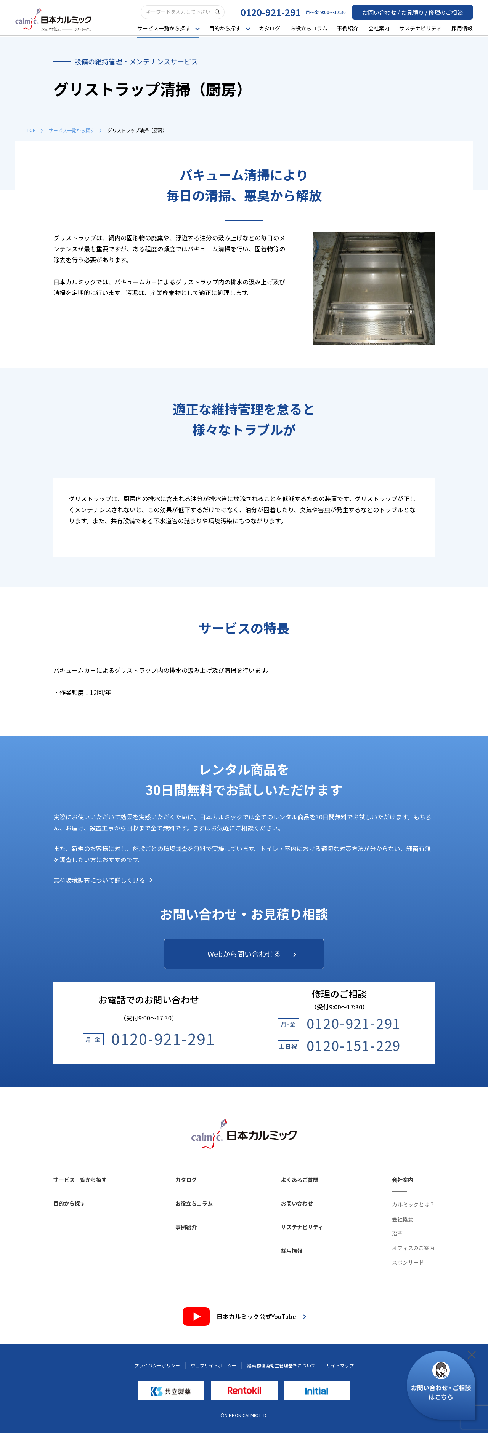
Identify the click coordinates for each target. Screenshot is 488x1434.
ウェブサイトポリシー (213, 1366)
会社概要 (402, 1219)
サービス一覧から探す (75, 130)
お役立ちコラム (308, 28)
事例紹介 (347, 28)
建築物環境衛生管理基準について (281, 1366)
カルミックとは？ (413, 1205)
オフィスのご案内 (413, 1248)
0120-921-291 (277, 12)
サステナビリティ (420, 28)
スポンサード (408, 1263)
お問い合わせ (297, 1204)
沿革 (397, 1234)
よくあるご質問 (299, 1180)
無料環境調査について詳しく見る (102, 880)
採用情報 (462, 28)
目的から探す (69, 1204)
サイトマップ (340, 1366)
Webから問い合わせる (250, 954)
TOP (35, 130)
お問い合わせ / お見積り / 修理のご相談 (416, 12)
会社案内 (379, 28)
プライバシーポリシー (157, 1366)
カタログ (269, 28)
